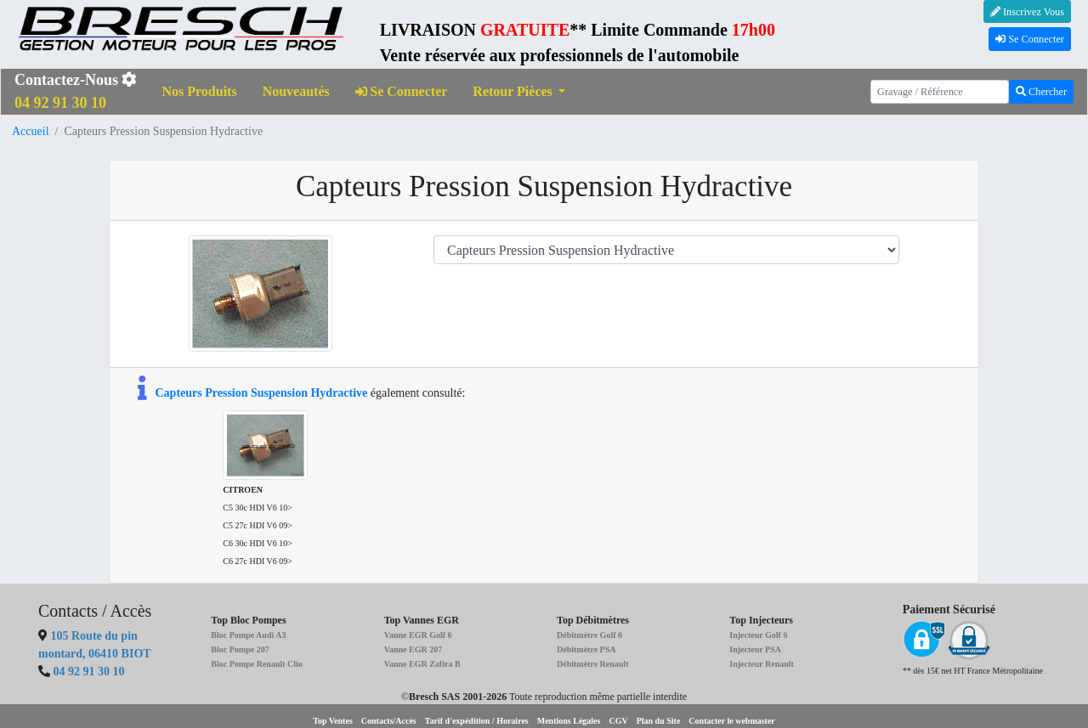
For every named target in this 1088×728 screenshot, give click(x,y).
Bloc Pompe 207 (240, 649)
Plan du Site (659, 720)
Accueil (30, 131)
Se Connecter (1029, 39)
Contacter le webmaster (731, 720)
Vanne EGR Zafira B (422, 664)
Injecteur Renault (761, 664)
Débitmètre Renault (593, 664)
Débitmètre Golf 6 (589, 635)
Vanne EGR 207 (413, 649)
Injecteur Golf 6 (758, 635)
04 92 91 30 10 (89, 671)
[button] (519, 92)
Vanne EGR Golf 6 (418, 635)
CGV (618, 720)
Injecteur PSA (755, 649)
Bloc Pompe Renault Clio (257, 664)
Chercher (1041, 92)
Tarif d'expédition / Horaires (477, 720)
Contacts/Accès (388, 720)
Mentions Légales (569, 720)
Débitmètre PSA (586, 649)
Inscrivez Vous (1027, 12)
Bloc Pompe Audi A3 (248, 635)
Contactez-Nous (75, 91)
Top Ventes (333, 720)
